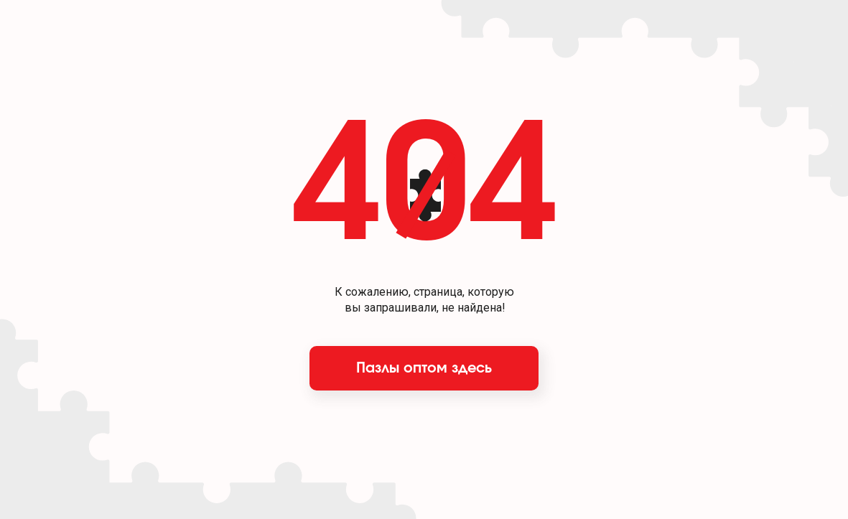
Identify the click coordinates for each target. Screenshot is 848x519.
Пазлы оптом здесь (424, 368)
